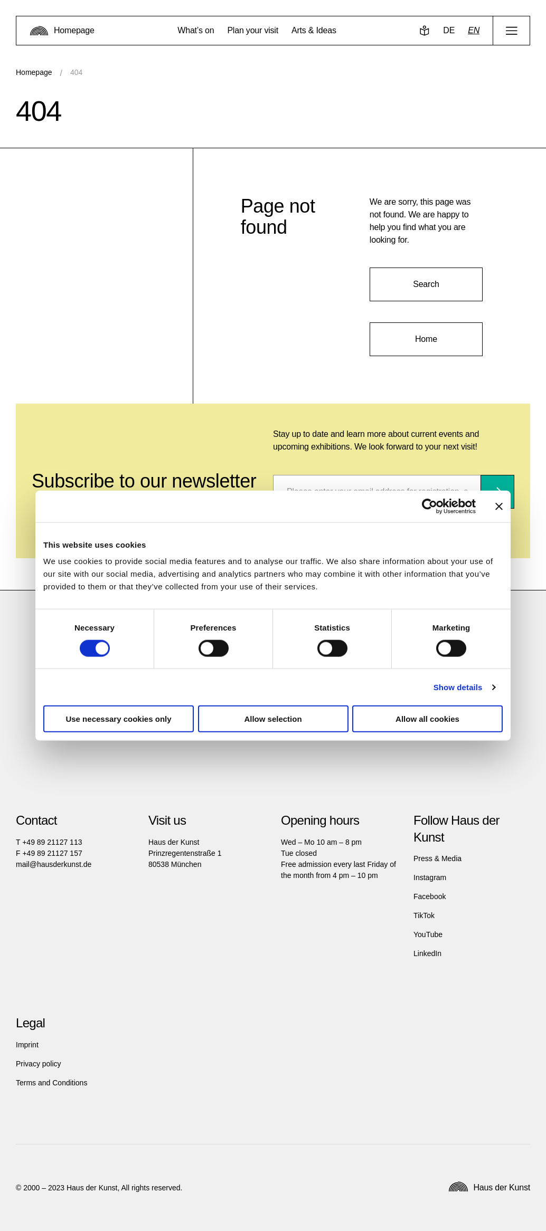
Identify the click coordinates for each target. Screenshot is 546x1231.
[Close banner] (499, 506)
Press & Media (437, 858)
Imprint (27, 1045)
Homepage (34, 72)
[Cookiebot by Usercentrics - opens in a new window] (429, 506)
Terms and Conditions (51, 1083)
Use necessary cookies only (118, 718)
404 (76, 72)
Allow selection (273, 718)
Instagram (429, 877)
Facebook (429, 896)
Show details (458, 686)
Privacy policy (38, 1064)
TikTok (424, 915)
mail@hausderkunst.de (53, 864)
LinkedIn (427, 953)
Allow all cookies (427, 718)
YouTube (428, 934)
